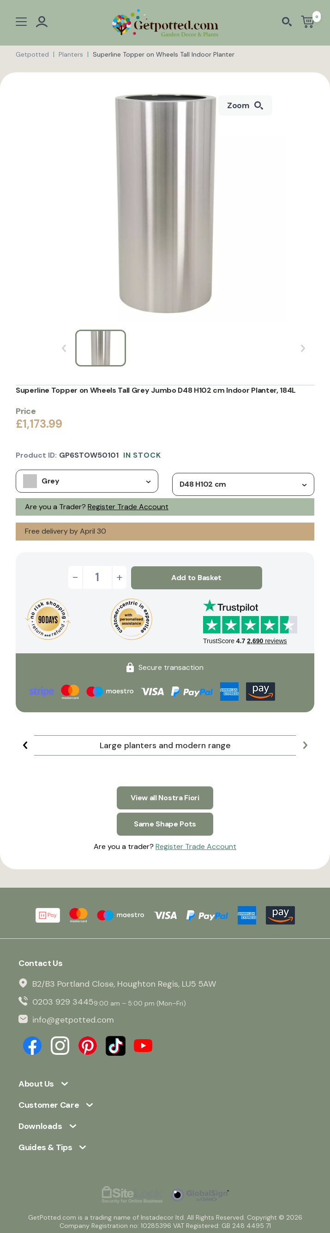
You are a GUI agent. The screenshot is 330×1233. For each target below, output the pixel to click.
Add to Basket (196, 577)
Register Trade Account (128, 507)
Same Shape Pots (165, 822)
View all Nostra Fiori (165, 797)
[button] (25, 744)
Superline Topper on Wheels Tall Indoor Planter (163, 54)
